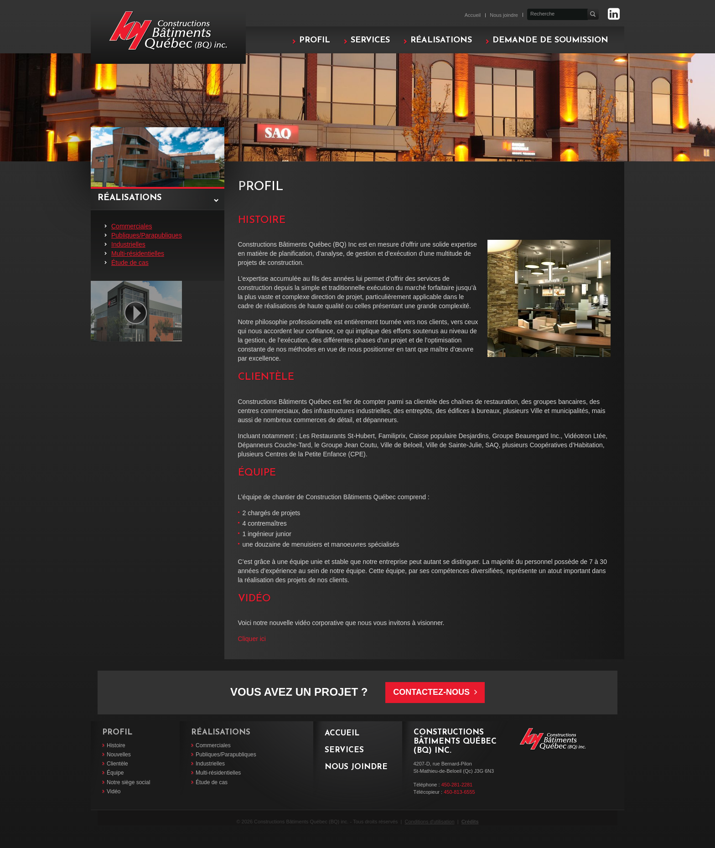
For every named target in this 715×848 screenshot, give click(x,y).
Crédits (470, 821)
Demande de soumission (550, 40)
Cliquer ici (252, 638)
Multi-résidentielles (137, 253)
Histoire (116, 745)
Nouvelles (119, 754)
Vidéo (113, 791)
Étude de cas (130, 262)
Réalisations (441, 40)
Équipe (115, 773)
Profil (314, 40)
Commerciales (131, 226)
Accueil (473, 15)
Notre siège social (128, 782)
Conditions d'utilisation (429, 821)
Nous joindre (504, 15)
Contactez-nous (435, 692)
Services (370, 40)
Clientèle (117, 763)
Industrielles (128, 244)
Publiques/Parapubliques (146, 235)
